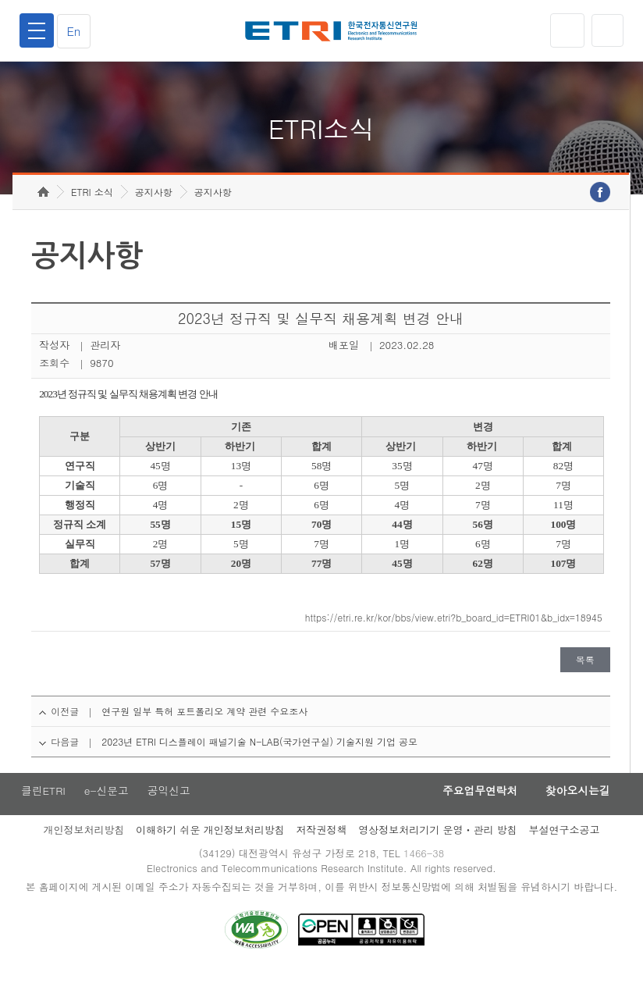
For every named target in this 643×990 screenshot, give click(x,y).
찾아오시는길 (574, 806)
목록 (585, 675)
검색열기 (606, 30)
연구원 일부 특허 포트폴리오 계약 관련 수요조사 (204, 726)
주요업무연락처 (471, 806)
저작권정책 (321, 846)
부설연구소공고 (564, 846)
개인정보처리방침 (83, 846)
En (76, 31)
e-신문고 (107, 806)
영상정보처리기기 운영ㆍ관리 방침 (437, 846)
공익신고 (171, 806)
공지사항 (153, 207)
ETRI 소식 (92, 207)
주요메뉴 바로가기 (0, 0)
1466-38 (425, 870)
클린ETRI (42, 806)
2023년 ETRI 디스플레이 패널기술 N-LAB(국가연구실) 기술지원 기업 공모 (259, 757)
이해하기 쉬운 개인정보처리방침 (210, 846)
